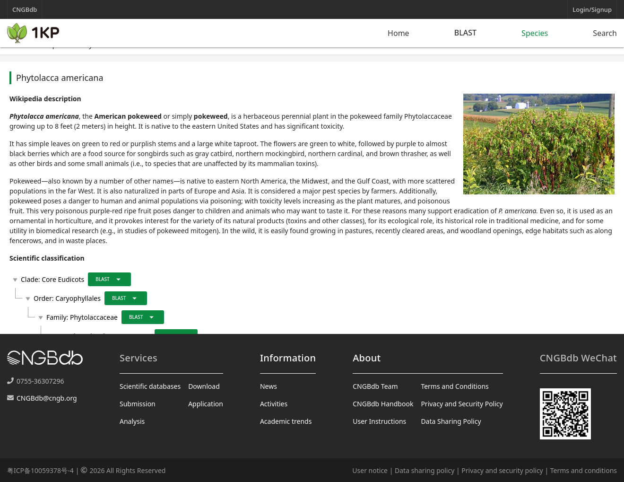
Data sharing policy (424, 470)
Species (534, 33)
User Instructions (379, 421)
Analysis (132, 421)
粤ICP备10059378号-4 (40, 470)
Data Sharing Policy (451, 421)
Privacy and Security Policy (462, 403)
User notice (370, 470)
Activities (273, 403)
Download (204, 386)
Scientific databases (150, 386)
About (367, 357)
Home (398, 33)
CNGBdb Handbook (383, 403)
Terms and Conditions (454, 386)
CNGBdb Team (375, 386)
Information (288, 357)
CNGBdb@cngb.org (47, 398)
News (268, 386)
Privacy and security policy (502, 470)
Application (205, 403)
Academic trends (286, 421)
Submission (138, 403)
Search (605, 33)
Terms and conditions (583, 470)
